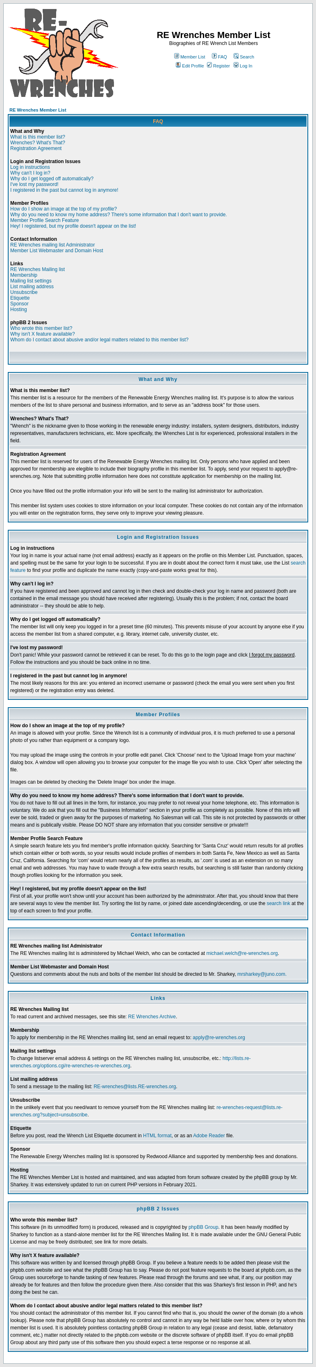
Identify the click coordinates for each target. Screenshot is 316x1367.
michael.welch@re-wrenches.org (241, 953)
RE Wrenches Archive (152, 1017)
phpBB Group (203, 1227)
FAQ (219, 56)
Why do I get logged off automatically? (51, 179)
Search (244, 56)
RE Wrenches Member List (37, 110)
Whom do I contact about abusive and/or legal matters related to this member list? (99, 340)
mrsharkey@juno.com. (261, 974)
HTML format (157, 1135)
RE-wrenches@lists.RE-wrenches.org (134, 1086)
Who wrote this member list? (41, 328)
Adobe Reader (209, 1135)
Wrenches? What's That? (37, 143)
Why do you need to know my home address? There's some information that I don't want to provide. (118, 214)
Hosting (18, 309)
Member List (189, 56)
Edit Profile (190, 65)
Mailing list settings (31, 281)
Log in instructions (30, 167)
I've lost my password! (34, 184)
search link (278, 903)
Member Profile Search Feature (44, 220)
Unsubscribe (24, 292)
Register (218, 65)
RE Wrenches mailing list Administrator (52, 245)
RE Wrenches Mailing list (37, 269)
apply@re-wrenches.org (219, 1037)
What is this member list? (37, 137)
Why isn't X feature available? (42, 334)
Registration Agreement (35, 148)
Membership (23, 275)
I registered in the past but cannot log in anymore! (64, 190)
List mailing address (32, 286)
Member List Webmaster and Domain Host (56, 250)
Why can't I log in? (30, 173)
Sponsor (19, 304)
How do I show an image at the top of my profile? (63, 209)
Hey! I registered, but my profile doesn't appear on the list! (73, 226)
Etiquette (20, 298)
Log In (243, 65)
